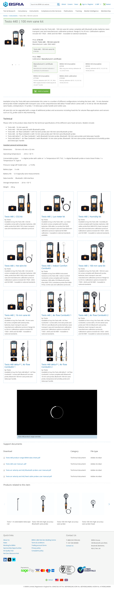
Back (4, 504)
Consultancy (22, 11)
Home (5, 16)
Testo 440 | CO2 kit (13, 216)
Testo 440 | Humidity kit (89, 216)
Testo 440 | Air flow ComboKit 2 (93, 315)
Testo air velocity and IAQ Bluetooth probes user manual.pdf (28, 470)
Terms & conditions (38, 543)
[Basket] (107, 4)
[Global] (64, 4)
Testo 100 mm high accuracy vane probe (67, 523)
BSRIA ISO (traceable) (71, 67)
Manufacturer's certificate (45, 67)
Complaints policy (37, 551)
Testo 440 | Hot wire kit (15, 265)
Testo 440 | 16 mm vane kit (17, 315)
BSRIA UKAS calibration (71, 79)
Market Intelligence (91, 11)
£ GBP (97, 4)
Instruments (34, 11)
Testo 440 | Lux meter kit (53, 216)
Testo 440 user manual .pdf (16, 464)
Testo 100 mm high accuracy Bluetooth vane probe (42, 523)
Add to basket (43, 91)
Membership (106, 11)
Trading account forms (39, 545)
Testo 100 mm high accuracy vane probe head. (92, 523)
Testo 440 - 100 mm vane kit (44, 50)
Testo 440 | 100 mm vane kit (91, 265)
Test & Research (9, 11)
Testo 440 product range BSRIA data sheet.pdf (23, 458)
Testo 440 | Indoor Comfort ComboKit (54, 267)
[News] (76, 4)
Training (78, 11)
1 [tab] (12, 65)
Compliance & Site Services (51, 11)
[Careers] (70, 4)
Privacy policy (36, 548)
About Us (6, 540)
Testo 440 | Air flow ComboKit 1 (56, 315)
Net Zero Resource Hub (11, 553)
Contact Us (69, 546)
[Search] (58, 4)
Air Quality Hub (8, 551)
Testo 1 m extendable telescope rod (19, 523)
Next (109, 504)
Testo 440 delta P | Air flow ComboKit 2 (54, 365)
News (5, 543)
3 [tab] (19, 65)
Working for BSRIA (9, 545)
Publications (68, 11)
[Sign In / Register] (86, 4)
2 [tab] (16, 65)
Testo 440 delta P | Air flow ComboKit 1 (17, 365)
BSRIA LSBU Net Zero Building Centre (44, 540)
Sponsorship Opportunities (12, 548)
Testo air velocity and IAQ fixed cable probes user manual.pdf (29, 476)
